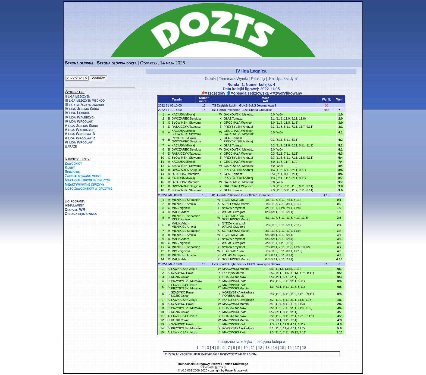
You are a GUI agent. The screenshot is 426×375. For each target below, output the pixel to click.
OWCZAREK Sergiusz (186, 118)
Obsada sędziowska (81, 213)
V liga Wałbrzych (79, 129)
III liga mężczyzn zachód (84, 104)
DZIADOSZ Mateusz (185, 174)
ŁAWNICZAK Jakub (184, 268)
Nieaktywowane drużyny (84, 184)
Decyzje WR (75, 209)
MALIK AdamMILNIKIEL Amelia (184, 225)
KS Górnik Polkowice (226, 109)
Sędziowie (73, 171)
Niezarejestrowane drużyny (88, 180)
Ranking (258, 78)
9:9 (326, 109)
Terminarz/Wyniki (233, 78)
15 (282, 347)
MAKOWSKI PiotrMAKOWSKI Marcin (235, 286)
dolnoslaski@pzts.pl (213, 367)
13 (267, 347)
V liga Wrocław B (80, 138)
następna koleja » (270, 341)
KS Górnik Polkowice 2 (227, 195)
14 (275, 347)
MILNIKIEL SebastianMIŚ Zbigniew (186, 217)
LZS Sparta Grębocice (257, 109)
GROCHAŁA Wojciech (238, 122)
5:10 (326, 264)
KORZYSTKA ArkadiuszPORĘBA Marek (238, 294)
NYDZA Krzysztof (233, 208)
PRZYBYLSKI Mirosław (186, 281)
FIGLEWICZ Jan (233, 199)
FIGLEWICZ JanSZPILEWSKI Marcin (235, 217)
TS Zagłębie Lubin (224, 105)
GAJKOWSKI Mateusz (238, 114)
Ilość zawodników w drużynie (88, 188)
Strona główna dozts (116, 63)
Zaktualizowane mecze (83, 176)
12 (260, 347)
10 (245, 347)
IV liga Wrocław (79, 121)
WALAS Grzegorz (233, 212)
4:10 (326, 195)
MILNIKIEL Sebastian (186, 199)
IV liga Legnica (77, 113)
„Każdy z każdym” (283, 78)
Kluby (70, 167)
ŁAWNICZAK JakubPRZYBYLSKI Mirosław (186, 286)
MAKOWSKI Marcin (235, 268)
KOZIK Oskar (180, 277)
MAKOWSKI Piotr (234, 281)
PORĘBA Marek (233, 272)
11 (253, 347)
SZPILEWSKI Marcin (235, 203)
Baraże (71, 146)
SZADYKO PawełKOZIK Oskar (183, 294)
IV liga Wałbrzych (80, 117)
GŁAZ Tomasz (233, 118)
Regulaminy (74, 205)
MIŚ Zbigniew (181, 208)
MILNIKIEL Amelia (184, 203)
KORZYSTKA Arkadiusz (238, 299)
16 (289, 347)
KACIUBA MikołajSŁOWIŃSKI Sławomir (186, 132)
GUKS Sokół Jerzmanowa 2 (257, 105)
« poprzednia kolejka (234, 341)
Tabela (210, 78)
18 (304, 347)
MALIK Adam (180, 212)
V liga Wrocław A (80, 134)
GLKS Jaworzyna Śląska (263, 264)
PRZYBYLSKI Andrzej (238, 126)
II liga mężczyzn (77, 96)
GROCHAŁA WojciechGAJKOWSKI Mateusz (238, 132)
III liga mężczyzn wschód (85, 100)
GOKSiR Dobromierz (259, 195)
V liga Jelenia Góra (81, 125)
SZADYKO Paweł (183, 272)
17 (297, 347)
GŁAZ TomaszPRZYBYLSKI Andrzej (238, 139)
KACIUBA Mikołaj (183, 114)
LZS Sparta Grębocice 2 (228, 264)
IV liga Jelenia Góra (82, 109)
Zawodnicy (73, 163)
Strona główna (79, 63)
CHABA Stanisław (234, 277)
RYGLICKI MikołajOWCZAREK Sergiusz (186, 139)
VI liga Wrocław (79, 142)
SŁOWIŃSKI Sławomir (186, 122)
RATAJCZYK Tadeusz (186, 126)
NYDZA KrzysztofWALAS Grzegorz (233, 225)
